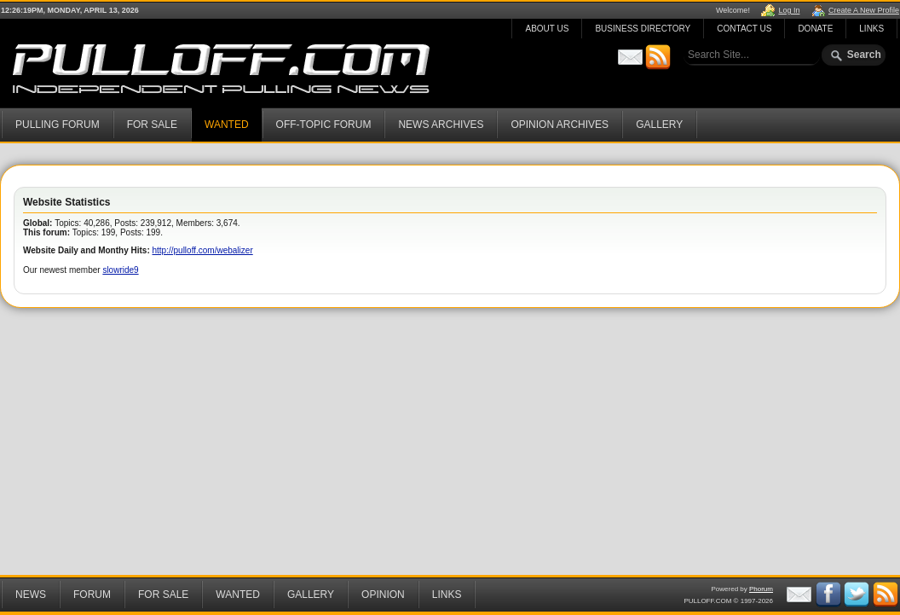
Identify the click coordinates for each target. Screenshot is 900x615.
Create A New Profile (863, 10)
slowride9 (120, 270)
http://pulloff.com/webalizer (203, 250)
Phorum (761, 589)
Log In (788, 10)
